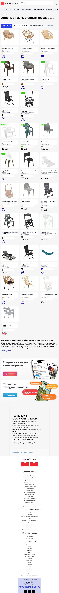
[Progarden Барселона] (29, 283)
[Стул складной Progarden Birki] (49, 283)
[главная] (11, 3)
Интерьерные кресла (29, 498)
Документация (29, 550)
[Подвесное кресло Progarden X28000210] (29, 99)
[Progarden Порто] (29, 190)
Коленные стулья (29, 494)
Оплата (29, 546)
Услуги (29, 568)
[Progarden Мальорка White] (49, 37)
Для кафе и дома (29, 488)
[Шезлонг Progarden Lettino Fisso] (10, 253)
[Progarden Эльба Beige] (10, 37)
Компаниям (29, 570)
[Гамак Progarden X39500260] (49, 253)
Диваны (30, 514)
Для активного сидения (29, 506)
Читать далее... (6, 351)
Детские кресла (29, 484)
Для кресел (29, 536)
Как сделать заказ (29, 556)
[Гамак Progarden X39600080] (10, 190)
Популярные (21, 25)
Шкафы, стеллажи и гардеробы (29, 516)
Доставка (29, 566)
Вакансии (29, 548)
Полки (29, 522)
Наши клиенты (29, 560)
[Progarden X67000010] (29, 37)
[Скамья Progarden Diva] (10, 130)
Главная (3, 14)
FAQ (29, 573)
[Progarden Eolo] (10, 160)
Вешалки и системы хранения (29, 520)
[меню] (2, 3)
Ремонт (29, 562)
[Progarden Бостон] (10, 314)
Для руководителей (29, 475)
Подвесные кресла (29, 502)
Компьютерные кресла (29, 477)
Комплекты (29, 528)
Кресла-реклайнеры (29, 492)
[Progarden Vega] (29, 130)
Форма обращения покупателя (29, 575)
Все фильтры (5, 25)
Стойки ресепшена (29, 524)
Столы (29, 512)
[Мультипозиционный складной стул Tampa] (49, 190)
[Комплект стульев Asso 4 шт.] (29, 221)
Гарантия (29, 564)
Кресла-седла (29, 496)
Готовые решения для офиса (29, 529)
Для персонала (29, 479)
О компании (29, 544)
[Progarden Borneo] (10, 68)
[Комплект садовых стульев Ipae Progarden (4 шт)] (10, 221)
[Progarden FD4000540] (10, 99)
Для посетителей (29, 480)
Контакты (29, 572)
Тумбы (29, 518)
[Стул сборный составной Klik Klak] (29, 160)
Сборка (29, 552)
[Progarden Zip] (49, 130)
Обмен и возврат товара (29, 554)
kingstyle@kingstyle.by (29, 583)
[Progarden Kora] (49, 221)
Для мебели (29, 538)
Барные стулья (29, 490)
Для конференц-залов (29, 500)
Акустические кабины (29, 526)
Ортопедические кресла (29, 486)
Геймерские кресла (29, 482)
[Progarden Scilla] (49, 68)
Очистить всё (49, 25)
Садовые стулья (29, 504)
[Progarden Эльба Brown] (29, 68)
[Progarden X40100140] (29, 253)
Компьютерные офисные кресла (16, 14)
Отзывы (30, 558)
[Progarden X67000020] (10, 283)
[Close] (14, 409)
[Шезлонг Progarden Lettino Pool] (49, 160)
